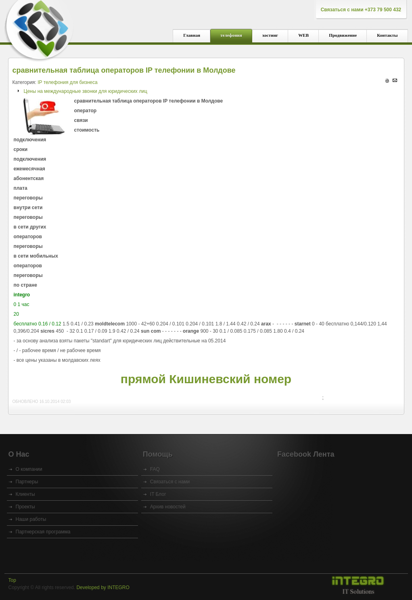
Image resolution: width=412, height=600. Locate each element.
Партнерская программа (43, 532)
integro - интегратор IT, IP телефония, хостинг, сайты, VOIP (39, 28)
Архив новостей (168, 507)
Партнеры (27, 482)
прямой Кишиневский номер (206, 379)
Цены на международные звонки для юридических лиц (85, 91)
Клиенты (25, 494)
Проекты (25, 507)
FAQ (155, 469)
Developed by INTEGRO (102, 587)
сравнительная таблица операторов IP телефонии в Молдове (124, 70)
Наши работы (31, 519)
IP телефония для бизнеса (67, 82)
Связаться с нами (170, 482)
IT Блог (158, 494)
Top (12, 580)
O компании (29, 469)
